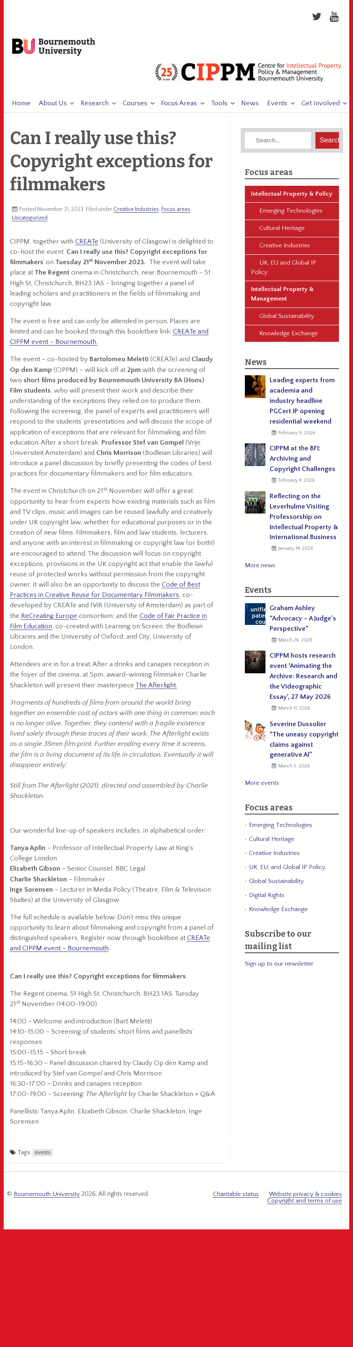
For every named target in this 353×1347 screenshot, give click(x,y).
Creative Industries (136, 214)
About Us (49, 108)
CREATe (86, 246)
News (246, 108)
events (43, 1157)
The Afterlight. (156, 690)
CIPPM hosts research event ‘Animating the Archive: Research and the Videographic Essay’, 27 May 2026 (303, 681)
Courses (130, 108)
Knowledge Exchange (288, 337)
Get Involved (316, 108)
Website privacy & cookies (305, 1198)
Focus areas (175, 214)
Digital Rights (266, 900)
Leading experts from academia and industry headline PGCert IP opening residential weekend (302, 405)
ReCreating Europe (49, 620)
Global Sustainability (286, 320)
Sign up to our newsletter (279, 968)
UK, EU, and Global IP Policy (287, 872)
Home (17, 108)
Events (273, 108)
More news (260, 569)
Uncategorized (29, 222)
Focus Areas (175, 108)
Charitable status (236, 1198)
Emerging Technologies (290, 215)
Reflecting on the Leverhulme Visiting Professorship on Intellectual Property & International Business (304, 521)
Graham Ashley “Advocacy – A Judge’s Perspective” (303, 623)
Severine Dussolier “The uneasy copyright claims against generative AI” (304, 744)
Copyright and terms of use (304, 1204)
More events (262, 787)
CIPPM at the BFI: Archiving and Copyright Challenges (302, 464)
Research (90, 108)
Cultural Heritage (282, 233)
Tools (215, 108)
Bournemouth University (64, 50)
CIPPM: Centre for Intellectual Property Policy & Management (247, 80)
